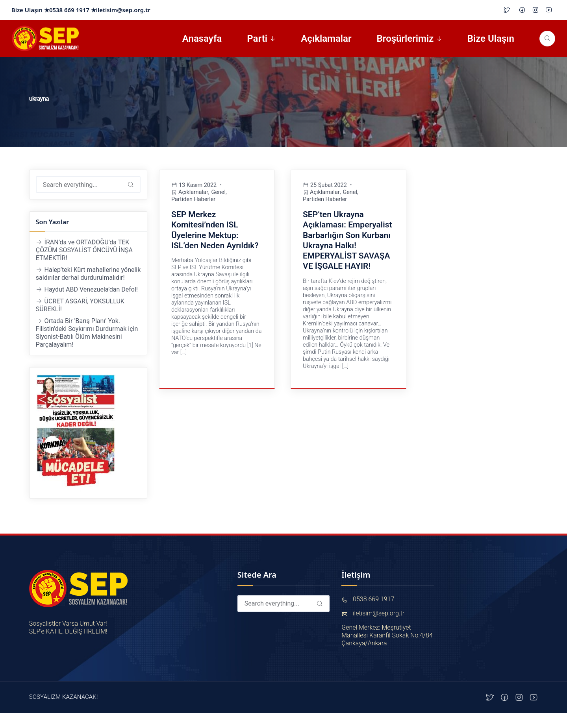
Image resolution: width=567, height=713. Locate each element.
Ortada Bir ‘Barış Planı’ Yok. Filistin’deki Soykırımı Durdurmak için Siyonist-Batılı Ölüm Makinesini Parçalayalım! (87, 332)
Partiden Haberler (193, 199)
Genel (218, 192)
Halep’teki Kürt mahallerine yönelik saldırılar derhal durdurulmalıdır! (88, 273)
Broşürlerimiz (405, 38)
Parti (257, 38)
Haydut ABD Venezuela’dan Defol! (91, 289)
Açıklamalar (326, 38)
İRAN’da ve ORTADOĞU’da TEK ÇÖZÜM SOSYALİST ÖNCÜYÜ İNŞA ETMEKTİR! (84, 250)
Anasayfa (202, 38)
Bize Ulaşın (490, 38)
